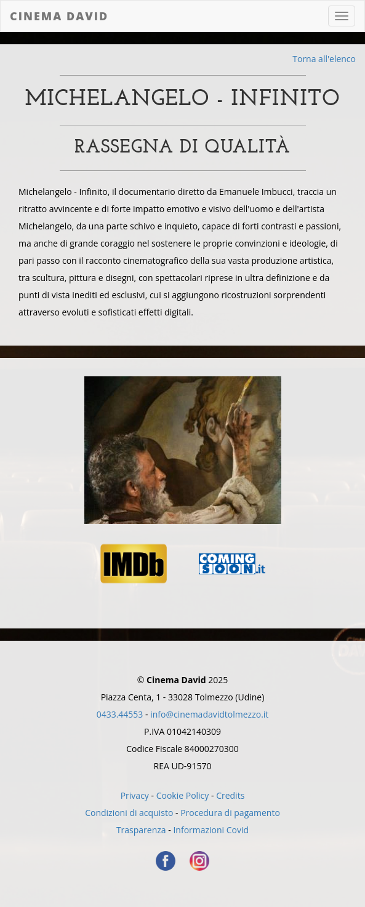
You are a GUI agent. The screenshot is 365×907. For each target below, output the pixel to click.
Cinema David (59, 16)
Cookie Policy (182, 795)
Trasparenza (141, 830)
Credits (230, 795)
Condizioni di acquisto (129, 812)
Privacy (135, 795)
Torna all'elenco (324, 59)
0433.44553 (120, 714)
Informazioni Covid (211, 830)
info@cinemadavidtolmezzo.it (209, 714)
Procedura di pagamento (230, 812)
